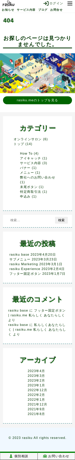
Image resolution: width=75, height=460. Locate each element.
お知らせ (8, 9)
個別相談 (18, 456)
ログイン (53, 3)
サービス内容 (26, 9)
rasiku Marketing (23, 264)
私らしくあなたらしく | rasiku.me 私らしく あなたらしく (37, 329)
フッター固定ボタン (25, 273)
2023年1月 (36, 385)
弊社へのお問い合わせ (37, 177)
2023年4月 (36, 371)
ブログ (43, 9)
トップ (19, 144)
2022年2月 (36, 395)
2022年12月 (37, 390)
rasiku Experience (24, 269)
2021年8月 (36, 414)
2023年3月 (36, 375)
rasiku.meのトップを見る (37, 100)
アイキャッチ (30, 158)
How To (26, 153)
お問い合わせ (56, 456)
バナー (25, 168)
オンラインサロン (28, 139)
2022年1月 (36, 399)
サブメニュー (20, 259)
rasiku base (19, 254)
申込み (25, 196)
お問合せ (56, 9)
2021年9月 (36, 409)
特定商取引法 (30, 191)
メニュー (27, 172)
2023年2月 (36, 380)
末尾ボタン (29, 187)
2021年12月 (37, 404)
